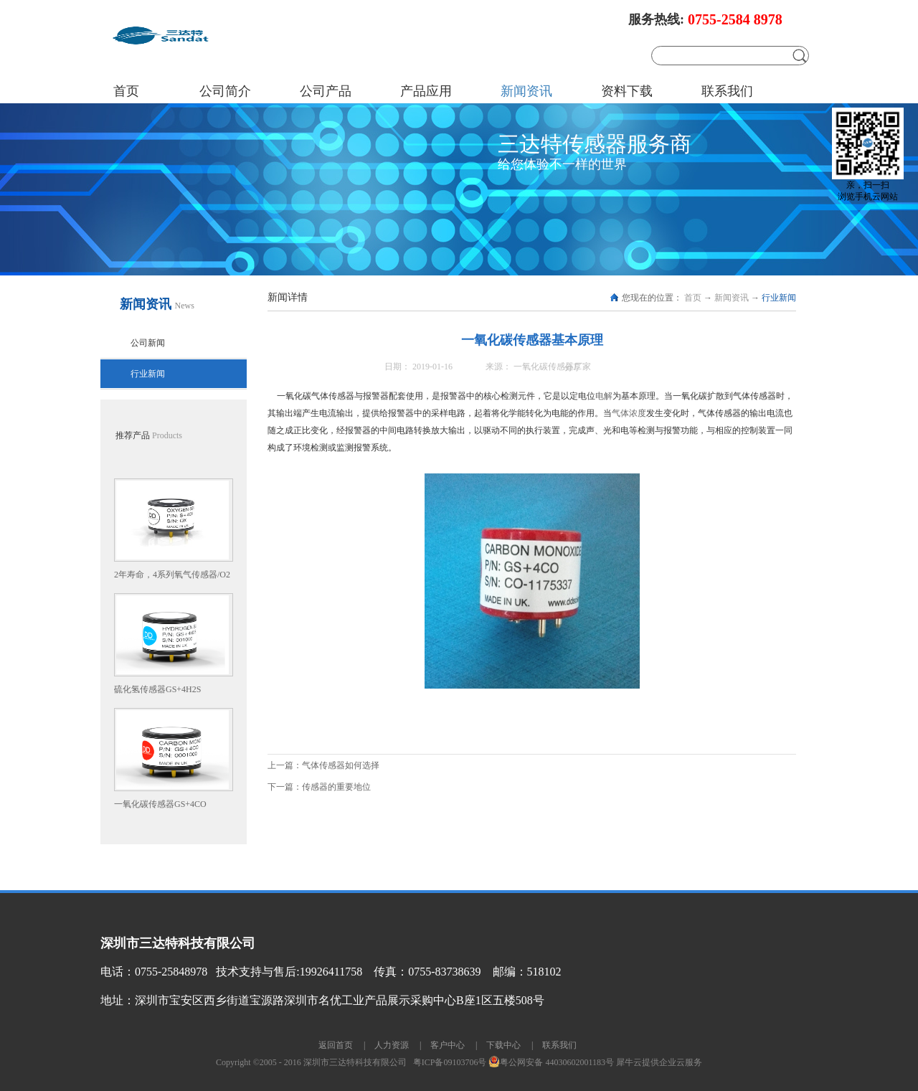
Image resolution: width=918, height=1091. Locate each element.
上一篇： (323, 765)
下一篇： (319, 787)
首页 (126, 91)
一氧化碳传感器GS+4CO (160, 804)
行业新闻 (779, 298)
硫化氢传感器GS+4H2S (157, 689)
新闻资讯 (731, 298)
